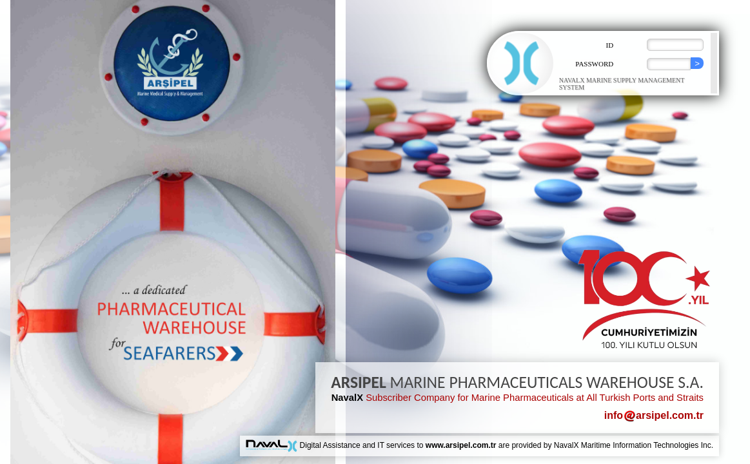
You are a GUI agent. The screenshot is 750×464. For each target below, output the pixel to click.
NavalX (347, 397)
